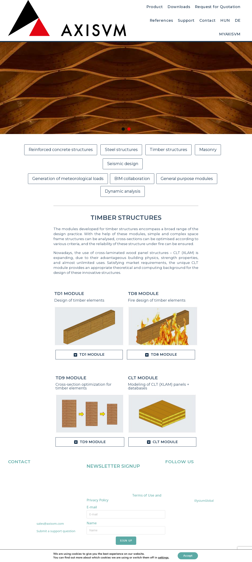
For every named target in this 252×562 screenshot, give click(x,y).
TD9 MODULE (70, 377)
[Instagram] (197, 472)
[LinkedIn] (178, 472)
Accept (187, 555)
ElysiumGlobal (204, 501)
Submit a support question (56, 531)
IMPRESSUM (176, 491)
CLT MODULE (142, 377)
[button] (123, 129)
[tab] (89, 354)
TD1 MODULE (68, 293)
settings (162, 557)
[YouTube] (187, 472)
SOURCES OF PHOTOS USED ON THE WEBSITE (200, 482)
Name (92, 523)
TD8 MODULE (143, 293)
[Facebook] (168, 472)
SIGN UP (126, 540)
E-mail (92, 507)
